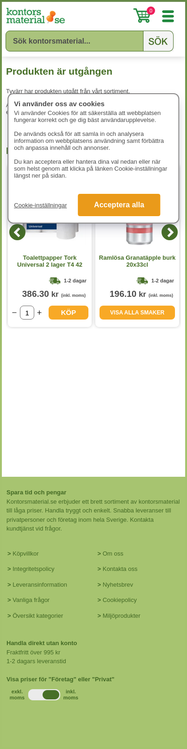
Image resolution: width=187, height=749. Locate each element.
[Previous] (17, 232)
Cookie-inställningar (40, 205)
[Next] (170, 232)
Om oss (113, 553)
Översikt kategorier (37, 615)
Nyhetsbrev (118, 584)
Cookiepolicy (120, 599)
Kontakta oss (120, 568)
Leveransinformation (39, 584)
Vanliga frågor (31, 599)
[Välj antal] (27, 313)
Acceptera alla (119, 205)
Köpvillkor (25, 553)
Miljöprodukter (122, 615)
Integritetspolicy (33, 568)
